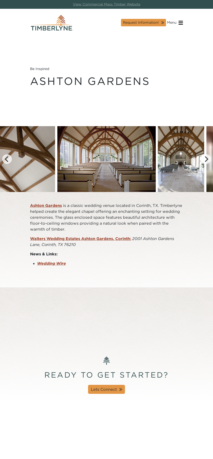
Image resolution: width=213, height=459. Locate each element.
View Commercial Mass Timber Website (106, 4)
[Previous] (7, 159)
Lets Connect (104, 389)
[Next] (206, 159)
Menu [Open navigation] (175, 22)
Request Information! (141, 22)
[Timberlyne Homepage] (52, 22)
